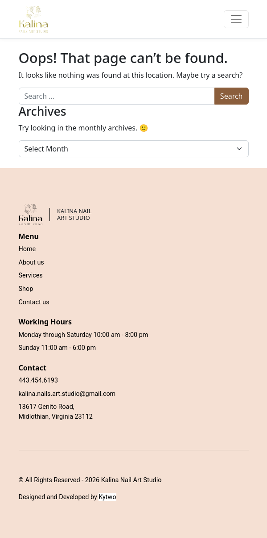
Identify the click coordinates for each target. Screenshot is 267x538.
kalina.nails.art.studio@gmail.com (67, 394)
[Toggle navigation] (236, 19)
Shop (26, 289)
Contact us (34, 302)
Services (31, 275)
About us (31, 262)
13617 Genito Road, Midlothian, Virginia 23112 (56, 411)
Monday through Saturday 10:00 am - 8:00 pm (83, 335)
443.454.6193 (38, 380)
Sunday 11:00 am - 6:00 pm (57, 348)
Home (27, 249)
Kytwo (107, 497)
